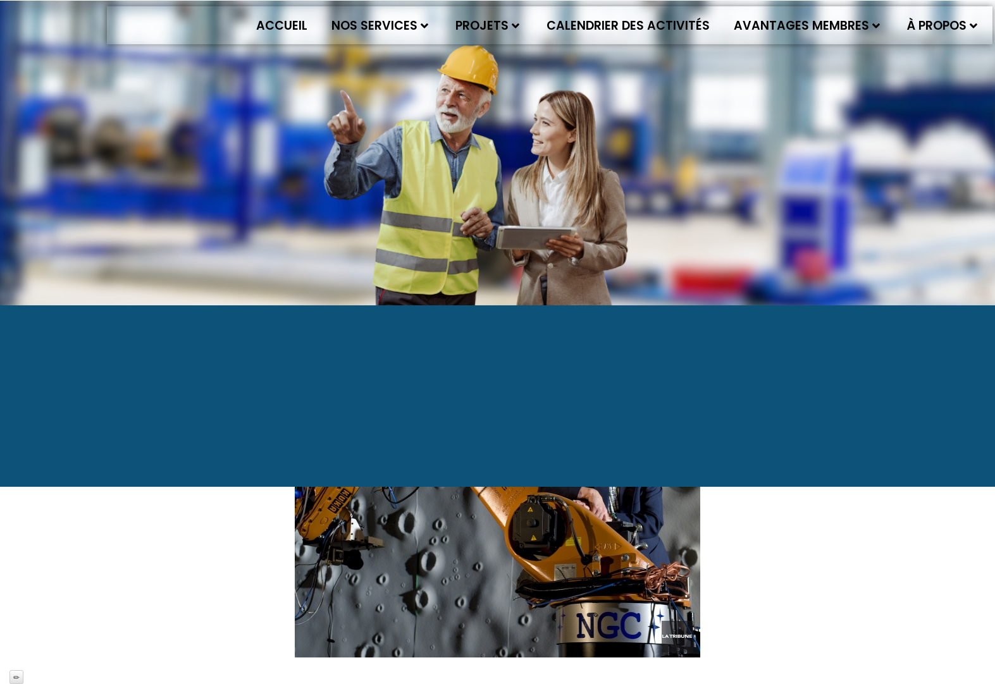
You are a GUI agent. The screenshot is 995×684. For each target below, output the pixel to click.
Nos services (379, 25)
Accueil (281, 25)
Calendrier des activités (628, 25)
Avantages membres (807, 25)
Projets (487, 25)
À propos (942, 25)
